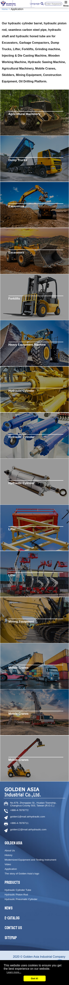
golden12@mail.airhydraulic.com (28, 829)
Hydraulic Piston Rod (16, 894)
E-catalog (12, 918)
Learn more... (14, 972)
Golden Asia (13, 843)
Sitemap (11, 937)
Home (5, 9)
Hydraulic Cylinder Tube (18, 890)
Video (8, 864)
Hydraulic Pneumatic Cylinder (21, 899)
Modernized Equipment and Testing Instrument (30, 859)
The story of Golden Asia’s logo (22, 873)
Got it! (34, 978)
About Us (10, 850)
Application (11, 869)
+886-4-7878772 (19, 810)
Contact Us (13, 927)
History (8, 855)
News (9, 908)
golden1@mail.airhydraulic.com (27, 816)
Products (12, 882)
